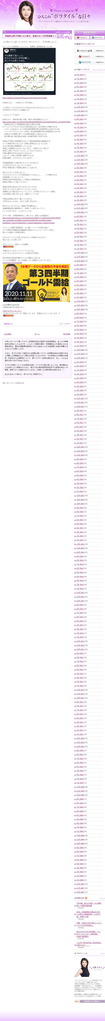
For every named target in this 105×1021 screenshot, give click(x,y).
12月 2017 (80, 398)
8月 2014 (80, 560)
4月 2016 (80, 479)
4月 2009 (80, 819)
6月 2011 (80, 714)
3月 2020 (80, 289)
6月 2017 (80, 423)
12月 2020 (80, 253)
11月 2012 (80, 645)
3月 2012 (80, 678)
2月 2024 (80, 99)
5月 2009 (80, 815)
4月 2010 (80, 771)
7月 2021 (80, 224)
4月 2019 (80, 334)
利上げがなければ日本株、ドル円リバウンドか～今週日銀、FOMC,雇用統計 (88, 934)
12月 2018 (80, 350)
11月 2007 (80, 888)
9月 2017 (80, 411)
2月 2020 (80, 293)
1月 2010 (80, 783)
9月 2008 (80, 848)
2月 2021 (80, 245)
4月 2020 (80, 285)
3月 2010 (80, 775)
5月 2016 (80, 475)
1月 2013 (80, 637)
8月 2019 (80, 318)
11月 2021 (80, 208)
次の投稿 (7, 334)
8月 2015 (80, 512)
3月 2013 (80, 629)
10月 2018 (80, 358)
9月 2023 (80, 119)
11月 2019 (80, 305)
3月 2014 (80, 580)
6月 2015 (80, 520)
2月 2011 (80, 730)
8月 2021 (80, 220)
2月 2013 (80, 633)
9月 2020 (80, 265)
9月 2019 (80, 313)
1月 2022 (80, 200)
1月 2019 (80, 346)
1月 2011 (80, 734)
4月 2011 (80, 722)
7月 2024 (80, 79)
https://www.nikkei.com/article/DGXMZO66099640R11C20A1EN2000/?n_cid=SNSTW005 (36, 122)
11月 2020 (80, 257)
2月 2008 (80, 876)
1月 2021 (80, 249)
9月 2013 (80, 605)
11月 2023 (80, 111)
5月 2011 (80, 718)
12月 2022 (80, 156)
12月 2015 (80, 496)
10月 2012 (80, 649)
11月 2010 (80, 742)
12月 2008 (80, 836)
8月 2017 (80, 415)
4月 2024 (80, 91)
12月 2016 (80, 447)
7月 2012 (80, 661)
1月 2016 (80, 491)
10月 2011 (80, 698)
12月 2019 (80, 301)
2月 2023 (80, 148)
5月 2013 (80, 621)
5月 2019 (80, 330)
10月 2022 (80, 164)
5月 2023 (80, 135)
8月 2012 (80, 657)
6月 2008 (80, 860)
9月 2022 (80, 168)
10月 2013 (80, 601)
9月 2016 (80, 459)
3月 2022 (80, 192)
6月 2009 (80, 811)
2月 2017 (80, 439)
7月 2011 (80, 710)
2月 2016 (80, 488)
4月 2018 (80, 382)
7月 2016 (80, 467)
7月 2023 (80, 127)
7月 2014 (80, 564)
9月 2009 (80, 799)
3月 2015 (80, 532)
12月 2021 (80, 204)
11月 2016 (80, 451)
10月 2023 (80, 115)
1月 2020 (80, 297)
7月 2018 (80, 370)
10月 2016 (80, 455)
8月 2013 (80, 609)
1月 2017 (80, 443)
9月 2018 (80, 362)
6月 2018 (80, 374)
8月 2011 (80, 706)
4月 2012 (80, 674)
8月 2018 (80, 366)
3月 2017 (80, 435)
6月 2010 (80, 763)
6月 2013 (80, 617)
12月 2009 (80, 787)
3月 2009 (80, 823)
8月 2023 (80, 123)
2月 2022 (80, 196)
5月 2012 (80, 669)
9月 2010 (80, 750)
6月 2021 (80, 229)
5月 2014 (80, 572)
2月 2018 (80, 390)
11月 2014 (80, 548)
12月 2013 (80, 593)
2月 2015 (80, 536)
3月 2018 (80, 386)
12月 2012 (80, 641)
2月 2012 (80, 682)
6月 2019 (80, 326)
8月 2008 (80, 852)
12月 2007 (80, 884)
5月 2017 (80, 427)
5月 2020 (80, 281)
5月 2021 (80, 232)
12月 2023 (80, 107)
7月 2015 (80, 516)
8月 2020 (80, 269)
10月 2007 (80, 892)
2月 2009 (80, 827)
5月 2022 (80, 184)
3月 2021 (80, 241)
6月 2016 (80, 471)
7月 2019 (80, 322)
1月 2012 (80, 686)
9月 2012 (80, 653)
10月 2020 (80, 261)
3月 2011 (80, 726)
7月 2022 (80, 176)
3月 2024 (80, 95)
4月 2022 (80, 188)
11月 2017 (80, 402)
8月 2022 (80, 172)
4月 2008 (80, 868)
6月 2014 (80, 568)
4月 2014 (80, 577)
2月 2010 (80, 779)
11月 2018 (80, 354)
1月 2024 (80, 103)
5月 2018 (80, 378)
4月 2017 (80, 431)
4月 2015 (80, 528)
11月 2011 (80, 694)
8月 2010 (80, 755)
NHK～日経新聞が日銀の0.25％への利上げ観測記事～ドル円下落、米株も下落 (88, 914)
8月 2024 (80, 75)
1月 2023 (80, 152)
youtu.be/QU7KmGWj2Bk (12, 263)
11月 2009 (80, 791)
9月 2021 (80, 216)
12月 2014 (80, 544)
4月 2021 (80, 237)
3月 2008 (80, 872)
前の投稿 (66, 334)
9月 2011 (80, 702)
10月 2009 (80, 795)
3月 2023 (80, 143)
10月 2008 (80, 844)
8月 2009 (80, 803)
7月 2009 (80, 807)
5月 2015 (80, 524)
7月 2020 (80, 273)
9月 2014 (80, 556)
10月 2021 (80, 212)
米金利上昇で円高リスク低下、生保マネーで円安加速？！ (30, 36)
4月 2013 (80, 625)
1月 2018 (80, 394)
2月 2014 (80, 585)
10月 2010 (80, 746)
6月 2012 (80, 666)
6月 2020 (80, 277)
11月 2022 (80, 160)
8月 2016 (80, 463)
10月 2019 (80, 309)
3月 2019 (80, 338)
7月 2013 (80, 613)
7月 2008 (80, 856)
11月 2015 (80, 500)
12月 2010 (80, 738)
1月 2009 (80, 831)
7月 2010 (80, 759)
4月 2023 (80, 140)
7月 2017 (80, 419)
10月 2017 (80, 407)
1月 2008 (80, 880)
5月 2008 (80, 864)
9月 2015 (80, 508)
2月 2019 (80, 342)
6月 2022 (80, 180)
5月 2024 (80, 87)
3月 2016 (80, 483)
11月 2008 (80, 839)
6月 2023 (80, 131)
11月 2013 (80, 597)
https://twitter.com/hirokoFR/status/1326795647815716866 (25, 98)
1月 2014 (80, 589)
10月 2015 (80, 504)
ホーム (37, 334)
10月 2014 (80, 552)
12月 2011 (80, 690)
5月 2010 (80, 767)
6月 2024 (80, 83)
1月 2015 (80, 540)
